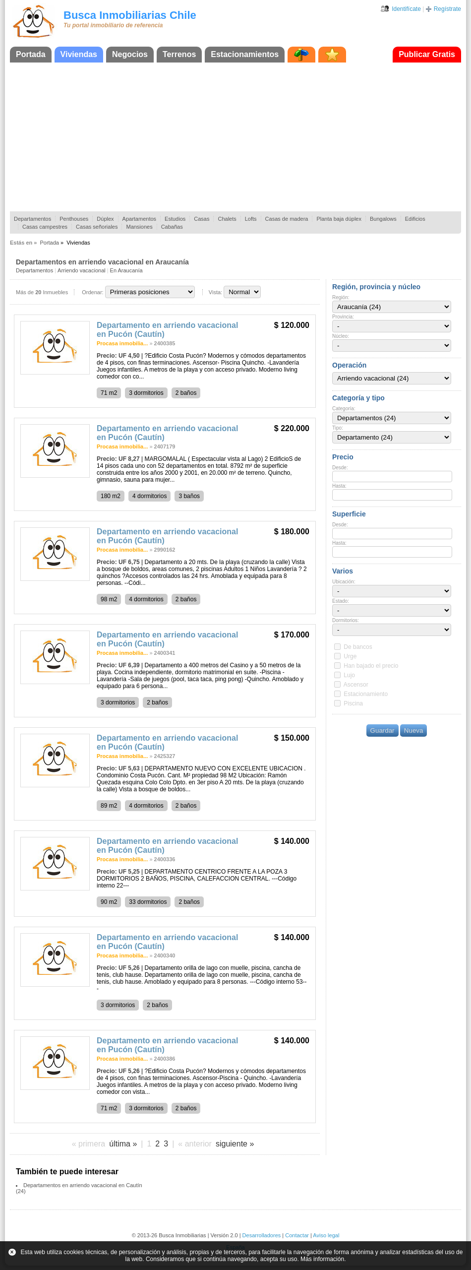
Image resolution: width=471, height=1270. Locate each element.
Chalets (227, 219)
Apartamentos (139, 219)
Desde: (340, 467)
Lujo (349, 675)
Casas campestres (44, 227)
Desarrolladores (261, 1235)
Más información (322, 1259)
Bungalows (383, 219)
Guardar (382, 730)
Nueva (413, 730)
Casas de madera (286, 219)
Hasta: (339, 486)
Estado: (340, 601)
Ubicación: (343, 581)
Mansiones (139, 227)
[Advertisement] (235, 136)
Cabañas (172, 227)
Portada (31, 54)
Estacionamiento (366, 694)
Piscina (353, 703)
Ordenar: (92, 292)
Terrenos (179, 54)
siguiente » (235, 1144)
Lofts (251, 219)
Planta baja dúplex (338, 219)
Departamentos (32, 219)
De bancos (358, 646)
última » (123, 1144)
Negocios (130, 54)
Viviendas (78, 54)
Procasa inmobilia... (122, 343)
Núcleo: (340, 336)
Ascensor (356, 684)
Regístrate (447, 8)
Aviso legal (326, 1235)
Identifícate (406, 8)
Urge (350, 656)
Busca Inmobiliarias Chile (129, 15)
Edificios (415, 219)
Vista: (215, 292)
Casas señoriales (97, 227)
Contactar (297, 1235)
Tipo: (337, 428)
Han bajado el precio (371, 665)
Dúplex (105, 219)
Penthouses (73, 219)
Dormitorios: (345, 620)
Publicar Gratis (427, 54)
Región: (340, 297)
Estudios (175, 219)
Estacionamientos (245, 54)
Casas (201, 219)
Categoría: (343, 408)
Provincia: (343, 316)
